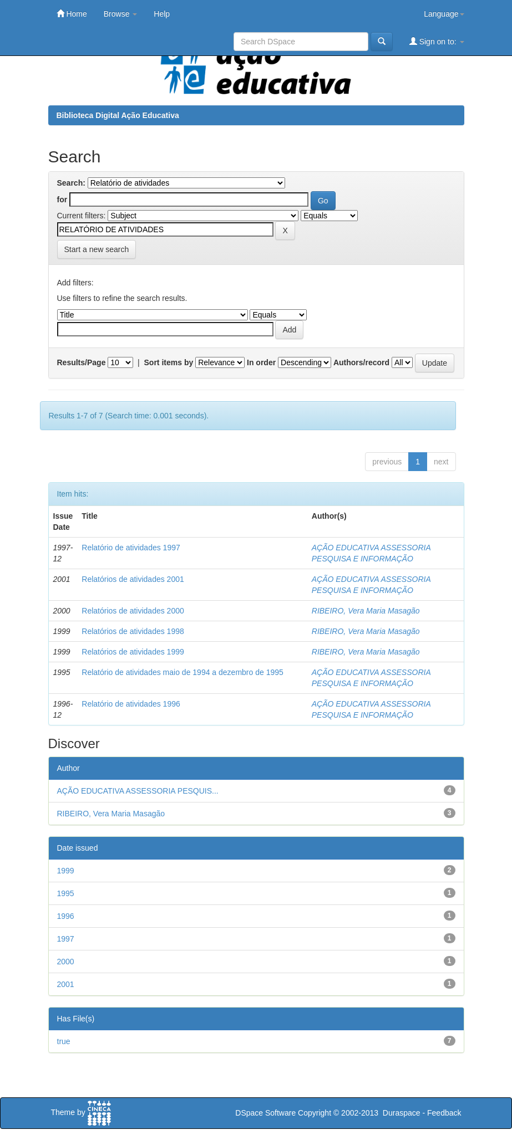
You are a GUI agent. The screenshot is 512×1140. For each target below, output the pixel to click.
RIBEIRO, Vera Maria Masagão (366, 610)
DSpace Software (265, 1112)
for (62, 199)
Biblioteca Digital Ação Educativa (118, 115)
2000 (65, 961)
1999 (65, 870)
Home (72, 13)
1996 (65, 916)
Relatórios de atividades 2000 (133, 610)
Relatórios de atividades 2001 (133, 579)
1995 (65, 893)
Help (162, 13)
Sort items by (169, 362)
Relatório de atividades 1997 (131, 547)
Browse (121, 13)
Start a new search (96, 249)
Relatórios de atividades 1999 (133, 651)
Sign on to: (436, 41)
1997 (65, 938)
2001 (65, 984)
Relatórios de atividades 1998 (133, 631)
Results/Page (81, 362)
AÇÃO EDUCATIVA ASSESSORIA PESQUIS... (138, 790)
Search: (71, 182)
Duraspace (401, 1112)
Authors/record (361, 362)
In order (261, 362)
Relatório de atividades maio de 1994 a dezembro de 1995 (182, 672)
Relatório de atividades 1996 (131, 703)
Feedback (444, 1112)
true (63, 1041)
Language (444, 13)
